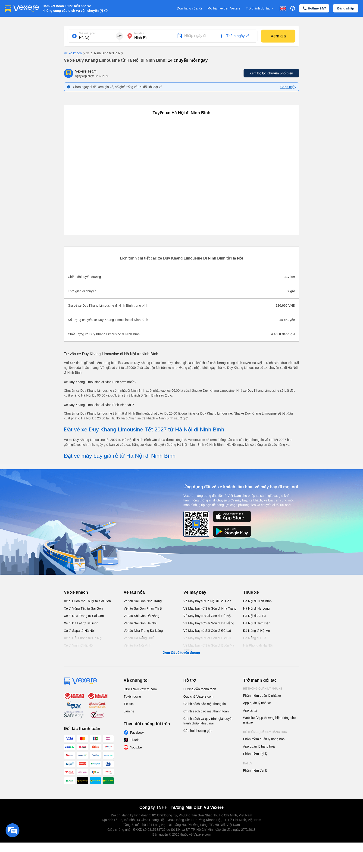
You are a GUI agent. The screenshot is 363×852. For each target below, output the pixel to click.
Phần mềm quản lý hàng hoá (264, 739)
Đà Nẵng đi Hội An (256, 630)
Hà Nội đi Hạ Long (256, 608)
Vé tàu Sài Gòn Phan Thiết (143, 608)
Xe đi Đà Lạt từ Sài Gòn (81, 623)
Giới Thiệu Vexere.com (140, 689)
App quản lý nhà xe (257, 703)
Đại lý (247, 763)
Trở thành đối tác (260, 8)
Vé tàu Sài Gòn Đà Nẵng (141, 616)
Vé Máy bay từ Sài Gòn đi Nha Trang (209, 608)
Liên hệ (129, 711)
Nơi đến (139, 33)
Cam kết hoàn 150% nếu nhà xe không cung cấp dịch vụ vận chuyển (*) (73, 8)
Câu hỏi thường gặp (197, 731)
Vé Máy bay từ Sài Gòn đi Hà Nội (207, 616)
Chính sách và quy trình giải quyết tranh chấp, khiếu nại (207, 721)
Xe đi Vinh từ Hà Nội (78, 645)
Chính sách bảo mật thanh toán (206, 711)
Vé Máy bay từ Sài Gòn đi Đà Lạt (207, 630)
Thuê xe (251, 592)
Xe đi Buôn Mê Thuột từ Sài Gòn (87, 601)
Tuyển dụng (132, 696)
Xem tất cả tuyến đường (181, 652)
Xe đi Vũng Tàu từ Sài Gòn (83, 608)
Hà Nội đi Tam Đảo (256, 623)
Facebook (137, 732)
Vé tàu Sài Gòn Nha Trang (143, 601)
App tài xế (250, 710)
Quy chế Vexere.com (198, 696)
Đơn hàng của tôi (189, 8)
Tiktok (134, 740)
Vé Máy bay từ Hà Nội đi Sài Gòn (207, 601)
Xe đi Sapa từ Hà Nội (79, 630)
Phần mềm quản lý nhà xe (262, 695)
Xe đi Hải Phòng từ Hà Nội (83, 638)
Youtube (136, 747)
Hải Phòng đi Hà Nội (257, 645)
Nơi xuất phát (87, 33)
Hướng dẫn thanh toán (199, 689)
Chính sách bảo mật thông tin (204, 704)
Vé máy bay (194, 592)
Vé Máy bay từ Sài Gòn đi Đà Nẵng (208, 623)
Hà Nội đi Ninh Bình (257, 601)
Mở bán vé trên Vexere (223, 8)
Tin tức (129, 704)
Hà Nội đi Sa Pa (254, 616)
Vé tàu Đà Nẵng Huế (139, 638)
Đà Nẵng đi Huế (254, 638)
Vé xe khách (73, 53)
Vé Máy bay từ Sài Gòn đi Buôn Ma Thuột (208, 648)
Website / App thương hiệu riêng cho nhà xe (269, 720)
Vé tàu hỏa (134, 592)
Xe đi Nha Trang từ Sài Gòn (84, 616)
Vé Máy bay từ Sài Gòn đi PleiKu (207, 638)
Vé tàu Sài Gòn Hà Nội (140, 623)
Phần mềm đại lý (255, 754)
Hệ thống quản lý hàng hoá (265, 732)
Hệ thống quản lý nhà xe (262, 688)
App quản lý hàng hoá (259, 746)
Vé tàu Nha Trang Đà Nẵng (143, 630)
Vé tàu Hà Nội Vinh (137, 645)
